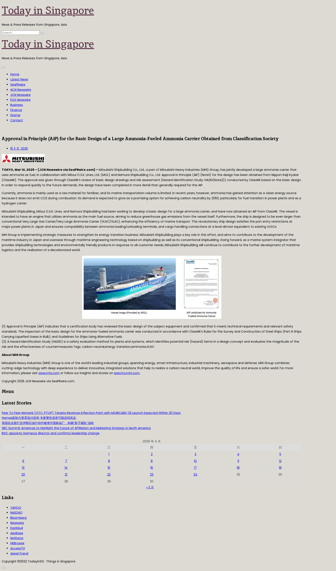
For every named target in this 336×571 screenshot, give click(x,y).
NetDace (16, 538)
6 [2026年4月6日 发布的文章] (23, 461)
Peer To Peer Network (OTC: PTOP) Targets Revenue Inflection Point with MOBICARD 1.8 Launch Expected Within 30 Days (91, 413)
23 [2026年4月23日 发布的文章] (151, 474)
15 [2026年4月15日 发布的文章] (109, 467)
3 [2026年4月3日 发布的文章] (195, 454)
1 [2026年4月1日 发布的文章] (108, 454)
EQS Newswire (20, 100)
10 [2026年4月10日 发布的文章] (195, 461)
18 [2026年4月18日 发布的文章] (238, 467)
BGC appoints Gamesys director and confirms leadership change (50, 433)
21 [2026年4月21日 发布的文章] (66, 474)
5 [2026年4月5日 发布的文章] (280, 454)
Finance (16, 110)
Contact (16, 120)
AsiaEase (16, 533)
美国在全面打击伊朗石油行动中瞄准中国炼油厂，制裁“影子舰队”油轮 (48, 423)
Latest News (19, 79)
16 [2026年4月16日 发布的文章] (151, 467)
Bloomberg (18, 518)
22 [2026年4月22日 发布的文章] (109, 474)
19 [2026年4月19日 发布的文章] (280, 467)
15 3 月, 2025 (19, 148)
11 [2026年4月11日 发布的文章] (238, 461)
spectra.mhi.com (127, 373)
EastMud (16, 528)
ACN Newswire (20, 90)
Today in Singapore (48, 10)
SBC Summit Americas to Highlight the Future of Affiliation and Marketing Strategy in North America (76, 428)
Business (16, 105)
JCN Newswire (20, 95)
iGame (15, 115)
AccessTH (17, 548)
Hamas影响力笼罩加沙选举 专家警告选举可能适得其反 (39, 418)
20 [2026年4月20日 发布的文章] (23, 474)
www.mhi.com (49, 373)
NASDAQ (16, 512)
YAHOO (15, 508)
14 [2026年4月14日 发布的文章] (66, 467)
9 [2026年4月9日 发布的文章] (152, 461)
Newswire (17, 523)
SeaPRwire (17, 84)
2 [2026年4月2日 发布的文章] (152, 454)
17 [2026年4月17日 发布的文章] (195, 467)
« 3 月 (150, 487)
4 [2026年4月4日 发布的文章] (238, 454)
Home (14, 74)
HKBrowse (17, 543)
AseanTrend (19, 553)
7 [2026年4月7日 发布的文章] (66, 461)
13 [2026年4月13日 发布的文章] (23, 467)
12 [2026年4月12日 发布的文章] (280, 461)
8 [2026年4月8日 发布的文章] (109, 461)
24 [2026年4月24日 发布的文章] (195, 474)
